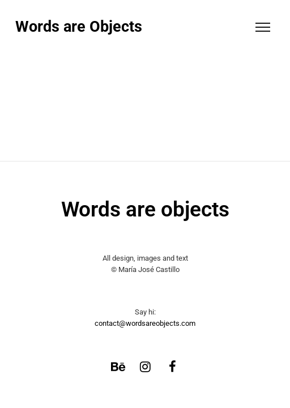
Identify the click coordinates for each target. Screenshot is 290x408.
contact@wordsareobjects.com (145, 323)
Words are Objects (78, 27)
